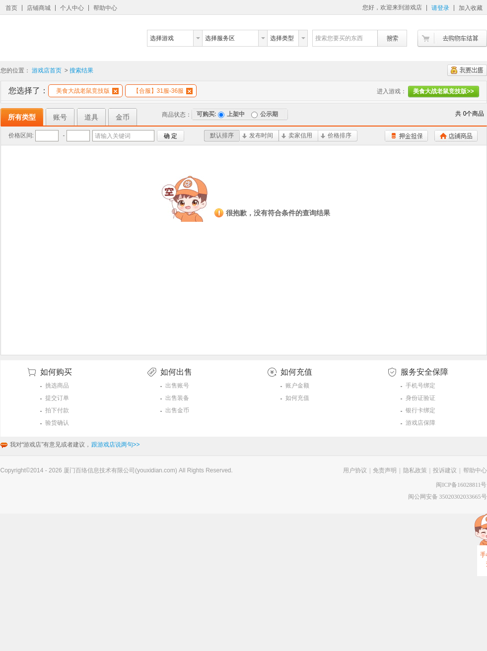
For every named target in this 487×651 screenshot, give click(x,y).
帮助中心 (105, 7)
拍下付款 (57, 410)
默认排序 (222, 135)
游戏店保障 (420, 422)
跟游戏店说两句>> (115, 444)
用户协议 (355, 470)
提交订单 (57, 397)
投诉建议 (445, 470)
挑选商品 (57, 385)
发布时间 (257, 135)
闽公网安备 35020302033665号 (447, 496)
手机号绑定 (420, 385)
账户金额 (297, 385)
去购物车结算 (452, 38)
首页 (11, 7)
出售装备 (177, 397)
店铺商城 (39, 7)
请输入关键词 (113, 135)
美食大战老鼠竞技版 (87, 90)
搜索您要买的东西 (339, 38)
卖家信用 (296, 135)
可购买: (206, 114)
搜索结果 (81, 70)
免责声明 (385, 470)
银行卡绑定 (420, 410)
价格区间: (21, 135)
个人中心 (72, 7)
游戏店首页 (47, 70)
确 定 (170, 135)
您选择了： (28, 90)
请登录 (440, 7)
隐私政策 (415, 470)
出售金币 (177, 410)
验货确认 (57, 422)
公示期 (264, 114)
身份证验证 (420, 397)
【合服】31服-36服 (163, 90)
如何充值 (297, 397)
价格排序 (336, 135)
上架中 (231, 114)
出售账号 (177, 385)
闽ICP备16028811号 (461, 484)
